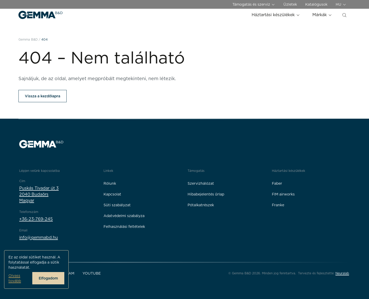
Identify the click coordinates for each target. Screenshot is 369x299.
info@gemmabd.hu (38, 237)
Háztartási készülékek (276, 14)
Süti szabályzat (117, 205)
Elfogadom (48, 278)
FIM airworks (283, 194)
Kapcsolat (112, 194)
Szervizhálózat (201, 183)
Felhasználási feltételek (124, 227)
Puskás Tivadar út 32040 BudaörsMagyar (39, 194)
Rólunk (110, 183)
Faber (277, 183)
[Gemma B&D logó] (40, 15)
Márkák (322, 14)
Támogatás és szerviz (253, 4)
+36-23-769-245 (36, 219)
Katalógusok (316, 4)
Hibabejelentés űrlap (206, 194)
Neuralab (342, 273)
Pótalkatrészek (201, 205)
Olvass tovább (14, 278)
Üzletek (290, 4)
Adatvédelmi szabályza (124, 216)
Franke (278, 205)
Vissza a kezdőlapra (42, 96)
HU (341, 4)
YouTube (92, 273)
